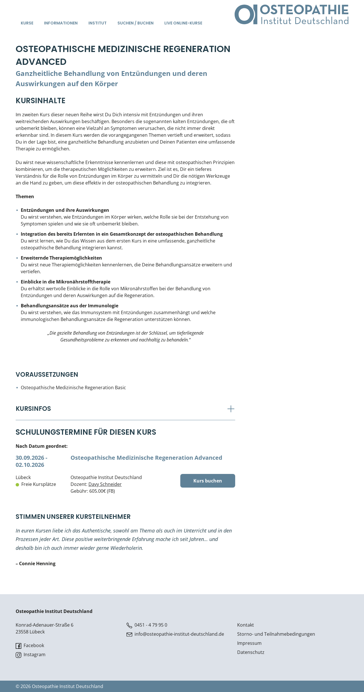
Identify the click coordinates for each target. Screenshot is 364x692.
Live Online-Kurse (183, 23)
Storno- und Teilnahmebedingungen (276, 634)
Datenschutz (250, 652)
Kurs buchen (207, 481)
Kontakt (245, 625)
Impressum (249, 643)
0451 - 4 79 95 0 (147, 625)
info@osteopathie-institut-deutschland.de (175, 634)
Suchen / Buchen (135, 23)
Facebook (30, 645)
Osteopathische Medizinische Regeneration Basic (73, 387)
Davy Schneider (105, 484)
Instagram (31, 654)
